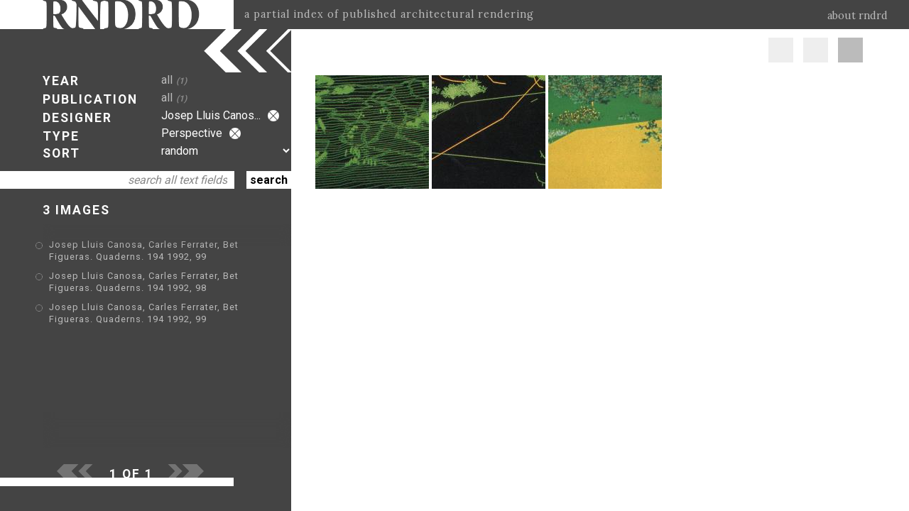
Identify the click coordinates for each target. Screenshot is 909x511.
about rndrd (857, 15)
